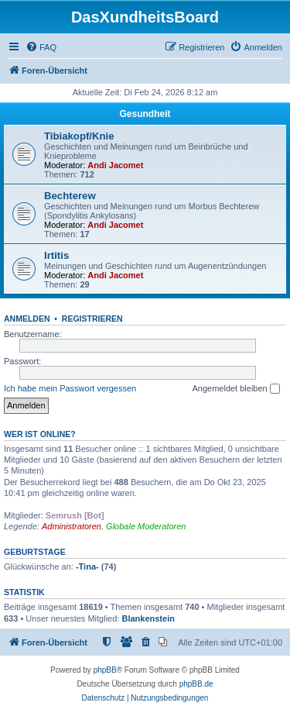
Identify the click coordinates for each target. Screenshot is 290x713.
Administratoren (71, 526)
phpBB (105, 670)
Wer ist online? (40, 434)
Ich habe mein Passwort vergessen (70, 388)
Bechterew (70, 196)
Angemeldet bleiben (235, 389)
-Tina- (87, 566)
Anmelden (27, 318)
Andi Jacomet (115, 165)
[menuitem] (41, 47)
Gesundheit (144, 113)
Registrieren (92, 318)
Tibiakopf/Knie (79, 136)
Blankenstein (147, 618)
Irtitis (56, 255)
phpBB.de (196, 684)
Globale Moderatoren (146, 526)
